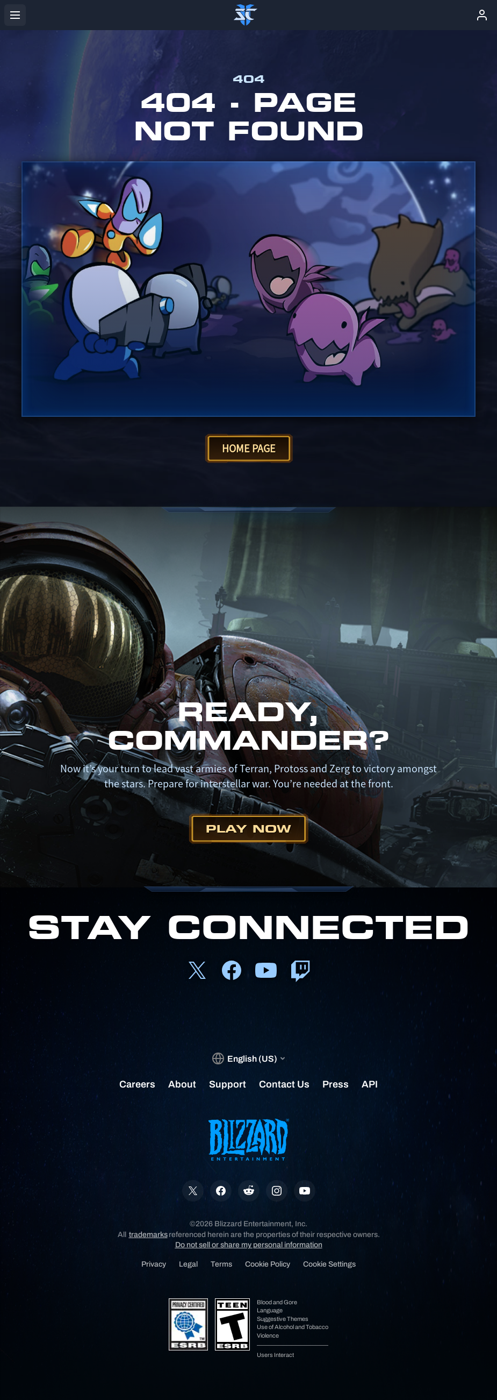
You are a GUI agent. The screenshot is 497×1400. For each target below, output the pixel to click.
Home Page (249, 448)
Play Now (248, 828)
